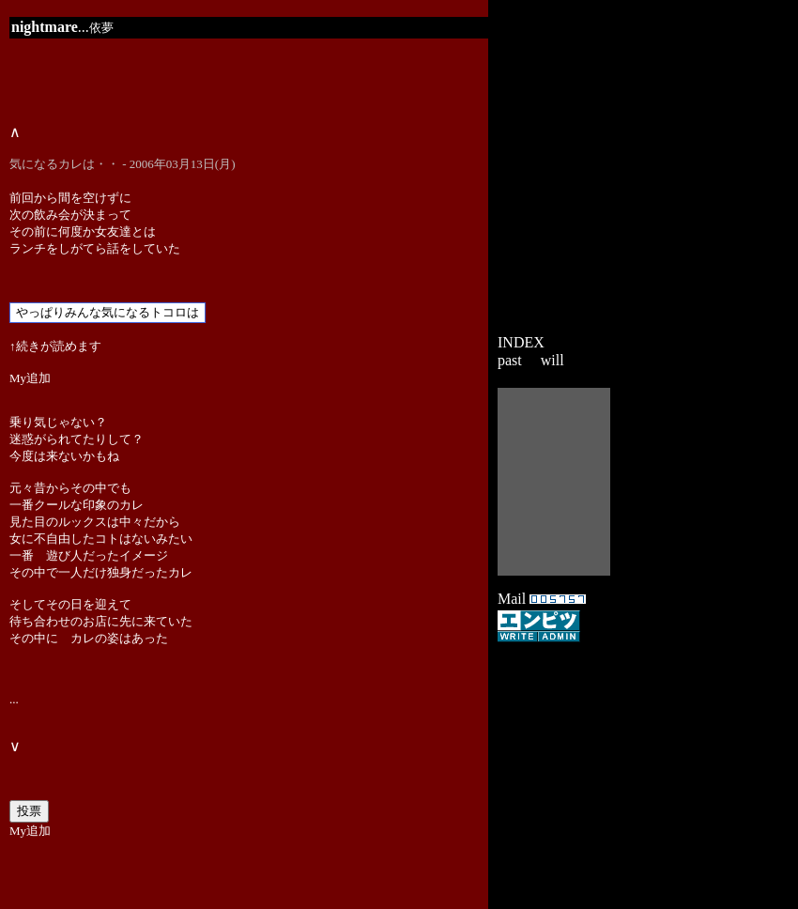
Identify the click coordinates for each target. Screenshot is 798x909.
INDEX (521, 342)
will (552, 360)
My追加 (30, 378)
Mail (512, 599)
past (510, 360)
